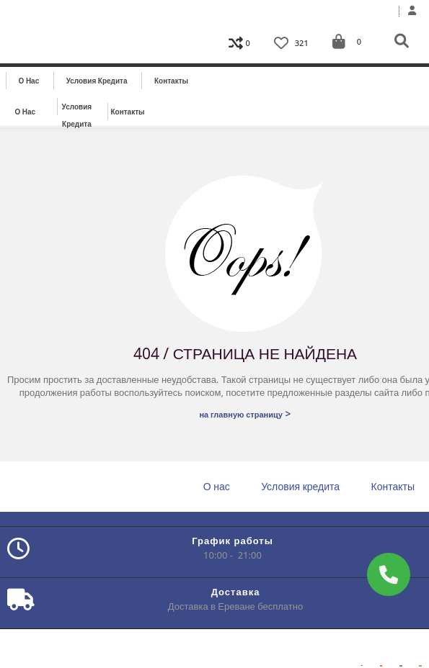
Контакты (171, 81)
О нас (29, 81)
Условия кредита (97, 81)
